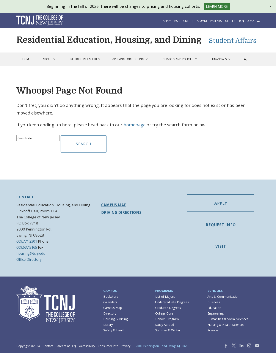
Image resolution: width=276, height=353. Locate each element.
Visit (177, 21)
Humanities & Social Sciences (227, 319)
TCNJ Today (246, 21)
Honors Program (167, 319)
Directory (109, 313)
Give (186, 21)
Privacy (125, 346)
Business (213, 302)
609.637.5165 (26, 247)
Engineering (215, 313)
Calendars (110, 302)
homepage (135, 125)
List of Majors (165, 296)
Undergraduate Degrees (172, 302)
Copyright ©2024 (28, 346)
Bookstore (110, 296)
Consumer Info (108, 346)
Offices (230, 21)
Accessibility (87, 346)
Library (108, 325)
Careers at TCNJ (66, 346)
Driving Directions (121, 212)
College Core (164, 313)
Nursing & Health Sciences (225, 325)
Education (214, 308)
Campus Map (113, 204)
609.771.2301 (26, 241)
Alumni (202, 21)
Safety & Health (114, 330)
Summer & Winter (167, 330)
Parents (216, 21)
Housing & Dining (115, 319)
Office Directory (29, 259)
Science (212, 330)
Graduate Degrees (168, 308)
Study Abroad (164, 325)
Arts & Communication (223, 296)
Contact (47, 346)
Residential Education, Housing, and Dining (109, 40)
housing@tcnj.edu (30, 253)
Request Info (221, 225)
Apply (167, 21)
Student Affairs (233, 40)
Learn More (217, 6)
